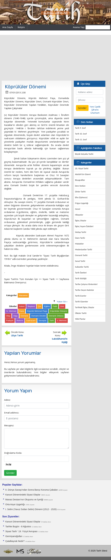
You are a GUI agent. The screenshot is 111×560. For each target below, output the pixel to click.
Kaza (21, 311)
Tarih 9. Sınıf (80, 128)
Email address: (11, 412)
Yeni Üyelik (95, 106)
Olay (8, 316)
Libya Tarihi (17, 335)
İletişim (21, 27)
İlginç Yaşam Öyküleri (84, 226)
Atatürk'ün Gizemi (83, 174)
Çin (39, 306)
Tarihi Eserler (80, 296)
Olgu (15, 316)
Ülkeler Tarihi (80, 313)
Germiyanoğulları (13, 536)
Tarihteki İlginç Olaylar (84, 307)
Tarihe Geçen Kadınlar (84, 290)
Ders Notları (80, 186)
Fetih (55, 306)
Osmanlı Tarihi (81, 255)
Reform (20, 320)
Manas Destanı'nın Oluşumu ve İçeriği (24, 499)
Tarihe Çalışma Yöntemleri (86, 284)
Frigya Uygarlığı (81, 203)
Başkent (31, 306)
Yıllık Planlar (80, 319)
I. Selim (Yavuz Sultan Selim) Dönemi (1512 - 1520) (31, 509)
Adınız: (7, 399)
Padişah (9, 320)
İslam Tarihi (80, 238)
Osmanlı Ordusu (56, 316)
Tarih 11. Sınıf (81, 139)
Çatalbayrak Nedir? (14, 541)
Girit (62, 306)
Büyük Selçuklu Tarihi (84, 154)
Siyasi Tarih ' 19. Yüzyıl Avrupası (21, 531)
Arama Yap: (79, 27)
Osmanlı (24, 316)
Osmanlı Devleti (38, 316)
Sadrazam (30, 320)
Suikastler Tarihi (82, 267)
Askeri (22, 306)
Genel (77, 209)
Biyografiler (80, 180)
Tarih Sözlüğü (81, 278)
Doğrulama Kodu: (13, 452)
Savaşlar (42, 320)
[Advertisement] (55, 57)
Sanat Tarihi (80, 261)
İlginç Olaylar (80, 220)
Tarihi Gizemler (81, 301)
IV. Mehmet (11, 311)
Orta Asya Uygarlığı (15, 504)
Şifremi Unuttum (95, 111)
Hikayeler (79, 215)
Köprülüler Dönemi (58, 311)
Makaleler (79, 243)
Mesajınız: (9, 425)
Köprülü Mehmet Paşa (37, 311)
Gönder (10, 473)
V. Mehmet (62, 320)
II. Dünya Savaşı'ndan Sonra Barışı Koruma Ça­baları (31, 490)
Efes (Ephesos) (81, 197)
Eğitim (47, 306)
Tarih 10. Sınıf (81, 133)
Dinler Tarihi (80, 191)
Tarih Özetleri (81, 272)
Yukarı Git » (62, 301)
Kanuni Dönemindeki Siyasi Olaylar (22, 494)
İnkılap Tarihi (80, 232)
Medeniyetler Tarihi (83, 249)
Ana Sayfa (7, 27)
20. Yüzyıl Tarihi (81, 168)
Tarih (51, 320)
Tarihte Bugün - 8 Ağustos (18, 526)
